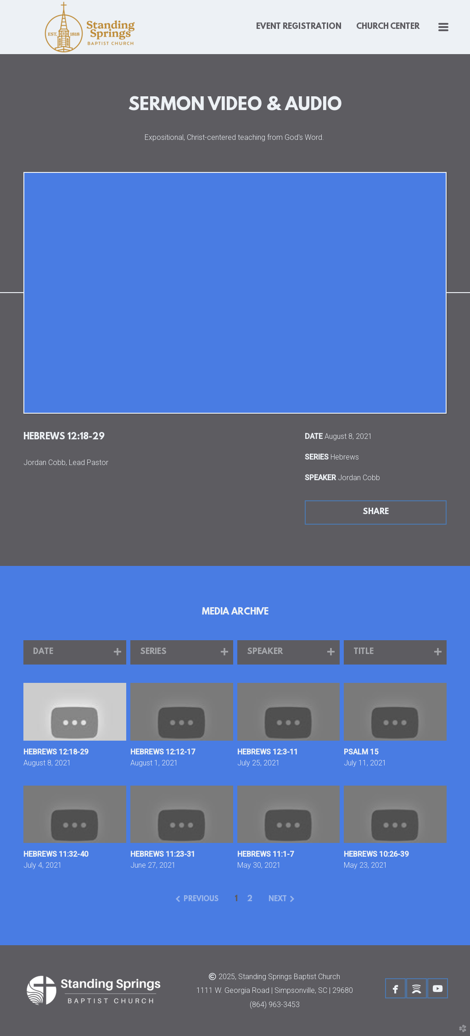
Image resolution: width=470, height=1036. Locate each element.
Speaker (320, 477)
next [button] (278, 899)
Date (314, 436)
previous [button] (201, 899)
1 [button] (236, 899)
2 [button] (249, 899)
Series (317, 457)
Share (376, 512)
